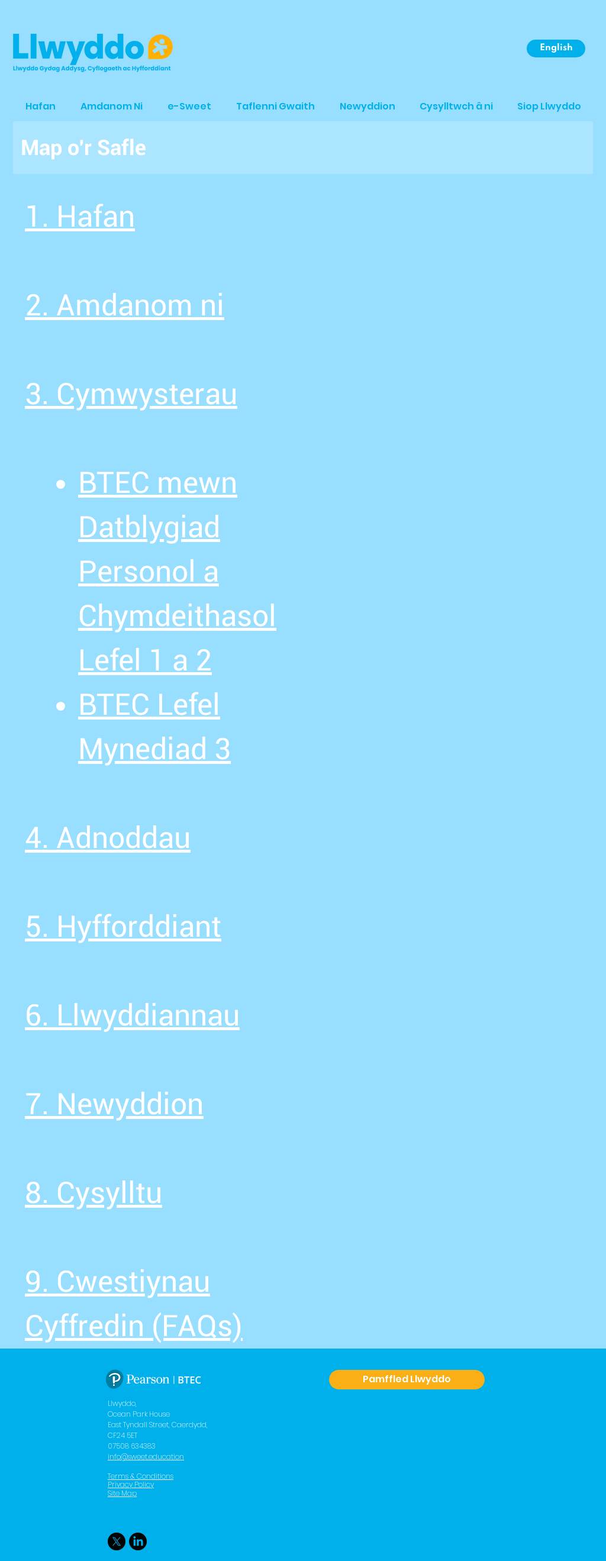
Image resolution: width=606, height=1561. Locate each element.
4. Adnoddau (108, 838)
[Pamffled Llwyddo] (407, 1379)
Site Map (122, 1493)
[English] (556, 48)
